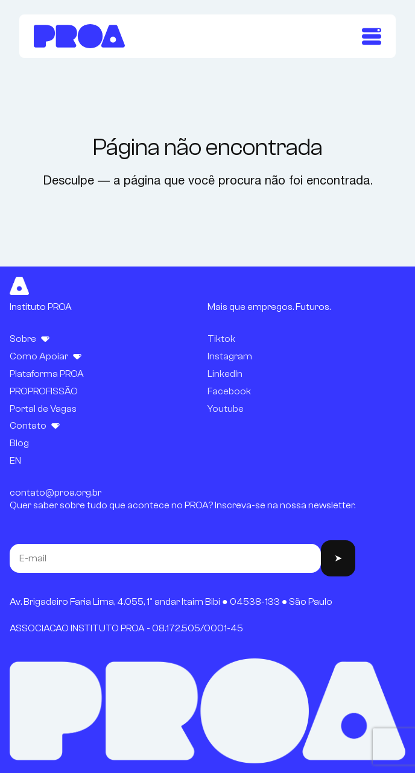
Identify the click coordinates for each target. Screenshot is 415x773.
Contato (28, 425)
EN (15, 460)
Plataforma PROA (47, 373)
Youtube (226, 408)
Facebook (229, 391)
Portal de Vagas (43, 408)
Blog (19, 443)
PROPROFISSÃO (44, 391)
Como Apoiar (39, 356)
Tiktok (221, 338)
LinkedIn (225, 373)
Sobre (23, 338)
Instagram (230, 356)
